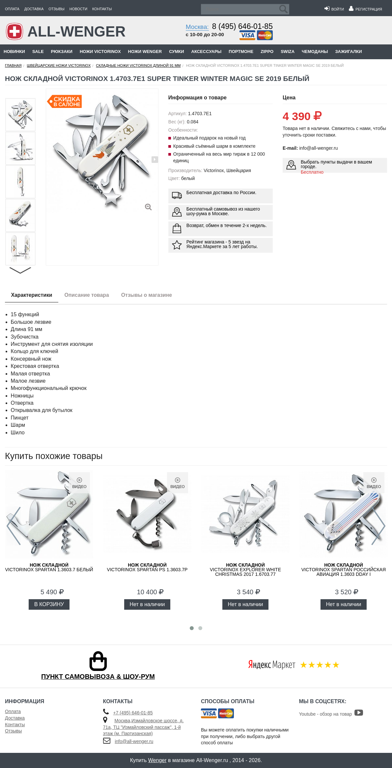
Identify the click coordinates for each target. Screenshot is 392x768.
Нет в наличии (147, 604)
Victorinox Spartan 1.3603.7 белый (49, 567)
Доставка (33, 9)
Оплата (12, 9)
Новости (78, 9)
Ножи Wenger (145, 51)
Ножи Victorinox (100, 51)
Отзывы (56, 9)
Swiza (287, 51)
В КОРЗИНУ (49, 604)
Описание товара (89, 295)
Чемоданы (315, 51)
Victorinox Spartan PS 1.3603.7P (147, 567)
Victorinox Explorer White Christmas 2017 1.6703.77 (245, 569)
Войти (334, 9)
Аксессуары (206, 51)
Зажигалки (348, 51)
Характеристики (32, 295)
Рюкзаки (61, 51)
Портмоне (241, 51)
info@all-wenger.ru (134, 741)
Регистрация (365, 9)
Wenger (157, 760)
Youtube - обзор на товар (331, 714)
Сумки (176, 51)
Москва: (197, 26)
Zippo (267, 51)
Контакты (102, 9)
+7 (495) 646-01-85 (133, 712)
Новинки (14, 51)
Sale (38, 51)
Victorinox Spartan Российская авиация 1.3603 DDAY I (343, 569)
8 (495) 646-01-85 (242, 26)
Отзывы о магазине (151, 295)
